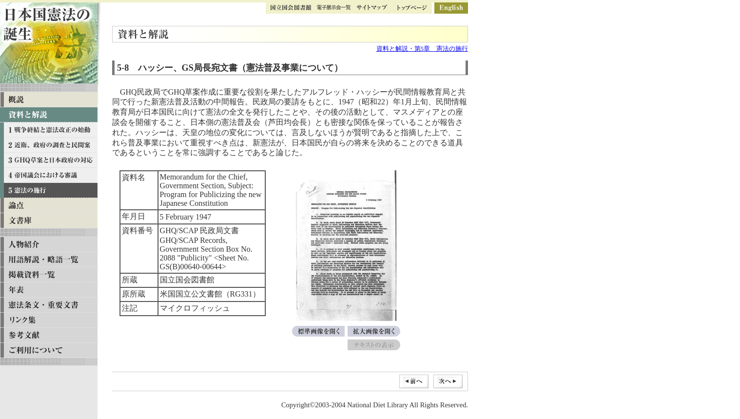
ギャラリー (333, 8)
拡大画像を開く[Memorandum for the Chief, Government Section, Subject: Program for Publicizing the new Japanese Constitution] (374, 331)
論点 (48, 205)
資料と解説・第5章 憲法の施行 (422, 48)
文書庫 (48, 220)
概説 (48, 99)
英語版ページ (451, 8)
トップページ (412, 8)
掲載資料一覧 (48, 274)
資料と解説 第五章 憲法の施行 (48, 190)
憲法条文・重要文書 (48, 305)
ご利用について (48, 350)
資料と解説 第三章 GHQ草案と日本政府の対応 (48, 160)
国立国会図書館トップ (291, 8)
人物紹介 (48, 244)
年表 (48, 290)
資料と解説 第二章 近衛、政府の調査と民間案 (48, 145)
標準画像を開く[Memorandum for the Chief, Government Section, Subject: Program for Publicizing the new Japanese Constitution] (318, 331)
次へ (448, 381)
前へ (413, 381)
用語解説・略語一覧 (48, 259)
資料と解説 (48, 114)
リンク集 (48, 320)
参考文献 (48, 335)
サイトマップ (371, 8)
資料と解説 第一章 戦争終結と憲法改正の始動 (48, 130)
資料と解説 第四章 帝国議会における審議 (48, 175)
